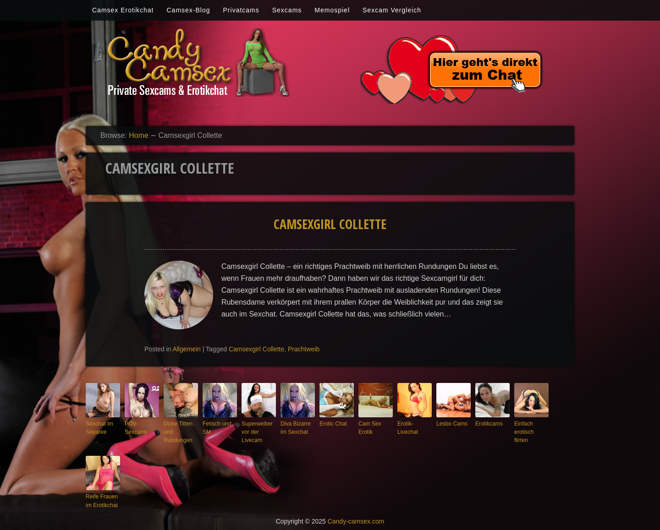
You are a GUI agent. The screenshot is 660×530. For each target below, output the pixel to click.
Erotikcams (487, 423)
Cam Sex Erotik (368, 427)
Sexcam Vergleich (392, 10)
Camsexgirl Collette (330, 224)
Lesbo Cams (450, 423)
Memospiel (332, 10)
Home (138, 135)
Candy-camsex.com (356, 517)
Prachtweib (303, 349)
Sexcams (287, 10)
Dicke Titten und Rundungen (177, 431)
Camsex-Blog (188, 10)
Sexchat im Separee (98, 427)
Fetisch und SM (216, 427)
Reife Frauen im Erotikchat (100, 497)
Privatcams (241, 10)
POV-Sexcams (141, 423)
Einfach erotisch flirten (529, 427)
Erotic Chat (331, 423)
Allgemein (186, 349)
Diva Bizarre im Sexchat (297, 427)
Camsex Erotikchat (123, 10)
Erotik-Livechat (414, 423)
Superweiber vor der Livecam (256, 431)
